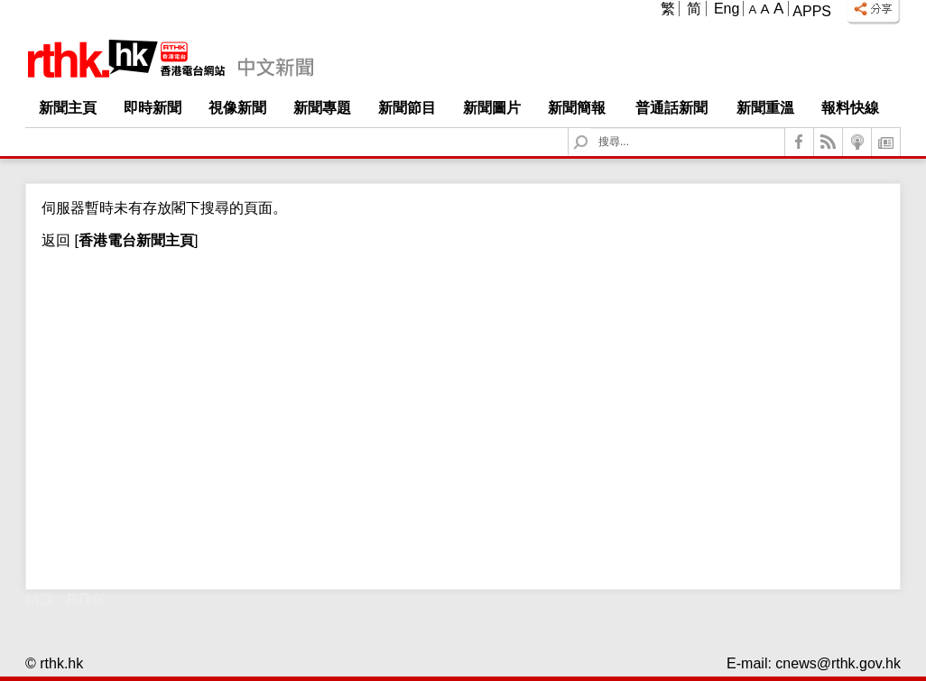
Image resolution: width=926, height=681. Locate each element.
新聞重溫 (765, 107)
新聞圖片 (492, 107)
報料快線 (850, 107)
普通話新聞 (671, 107)
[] (134, 240)
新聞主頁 (68, 107)
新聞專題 (322, 107)
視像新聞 (237, 107)
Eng (726, 8)
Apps (811, 11)
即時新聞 (152, 107)
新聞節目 (407, 107)
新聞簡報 (577, 107)
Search (591, 128)
